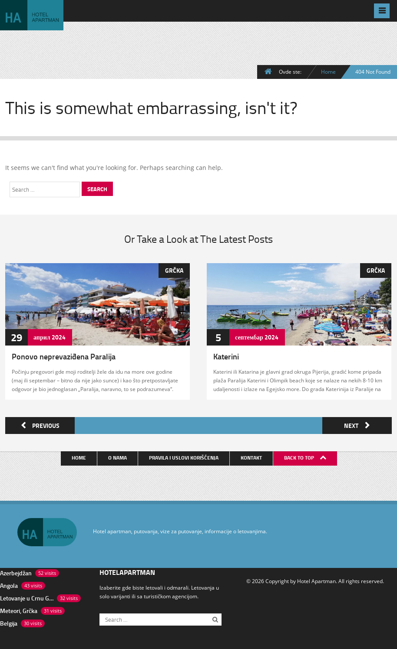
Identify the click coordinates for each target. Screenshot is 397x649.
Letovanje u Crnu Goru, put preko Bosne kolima (26, 597)
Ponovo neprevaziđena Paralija (64, 356)
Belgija (8, 622)
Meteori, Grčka (18, 609)
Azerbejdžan (16, 571)
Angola (9, 584)
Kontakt (251, 456)
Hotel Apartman (316, 579)
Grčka (174, 270)
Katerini (226, 356)
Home (328, 71)
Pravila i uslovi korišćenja (184, 456)
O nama (118, 456)
